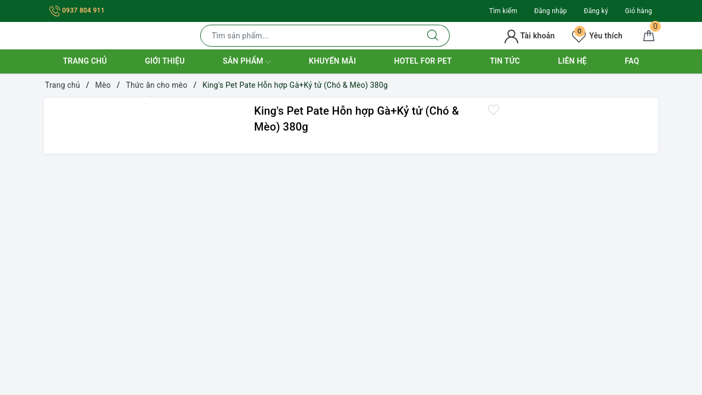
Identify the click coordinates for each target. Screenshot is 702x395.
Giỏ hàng (638, 11)
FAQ (632, 61)
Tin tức (505, 61)
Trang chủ (85, 61)
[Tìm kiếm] (433, 36)
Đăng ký (596, 11)
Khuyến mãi (332, 61)
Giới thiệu (165, 61)
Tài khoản (529, 35)
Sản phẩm (247, 62)
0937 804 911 (77, 10)
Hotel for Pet (423, 61)
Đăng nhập (550, 11)
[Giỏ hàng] (648, 35)
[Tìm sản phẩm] (308, 36)
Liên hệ (572, 61)
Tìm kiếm (503, 11)
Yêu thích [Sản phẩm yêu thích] (597, 35)
